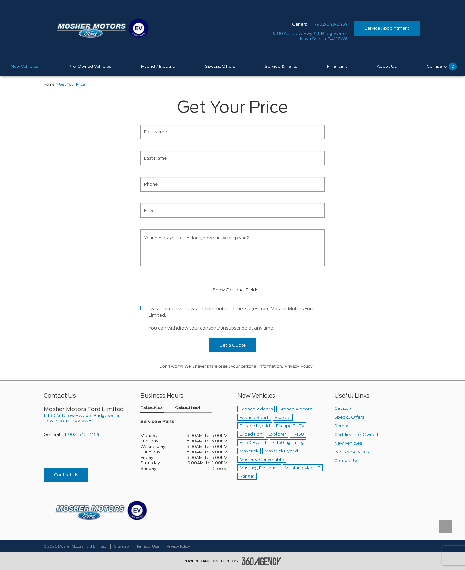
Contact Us (66, 474)
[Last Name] (232, 158)
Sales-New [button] (152, 408)
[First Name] (232, 132)
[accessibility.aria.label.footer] (261, 561)
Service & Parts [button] (157, 422)
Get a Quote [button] (232, 345)
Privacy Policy (299, 366)
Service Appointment (387, 28)
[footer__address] (87, 418)
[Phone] (232, 184)
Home (49, 84)
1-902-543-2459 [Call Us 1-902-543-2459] (330, 24)
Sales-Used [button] (187, 408)
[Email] (232, 210)
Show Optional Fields (232, 289)
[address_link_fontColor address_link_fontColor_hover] (309, 36)
